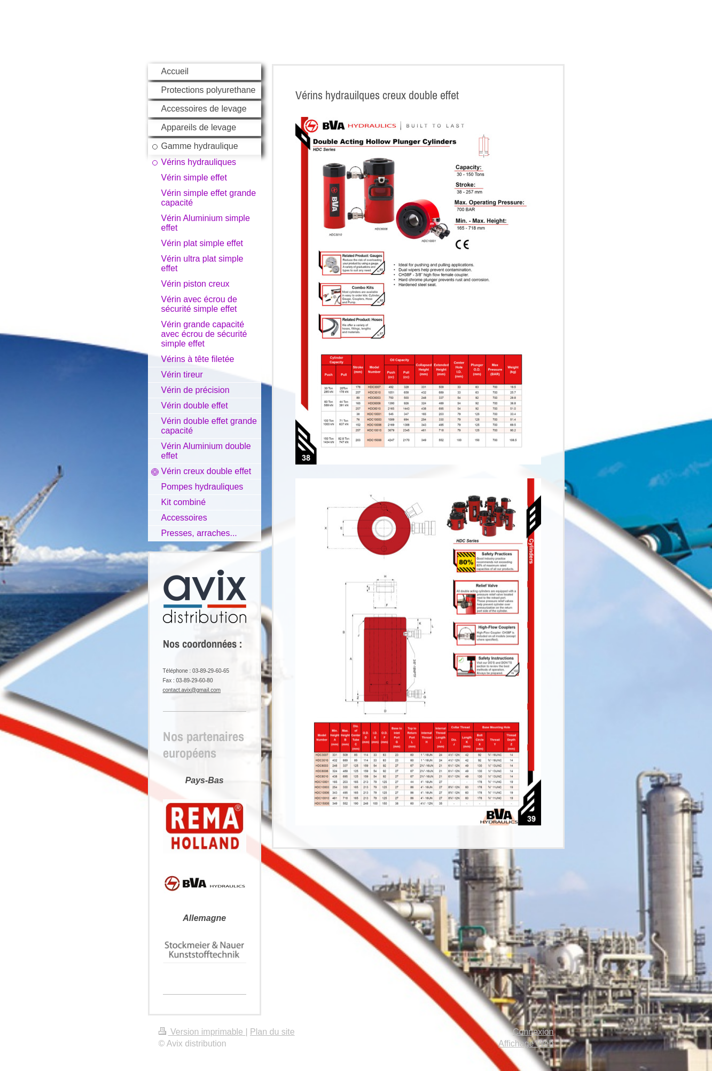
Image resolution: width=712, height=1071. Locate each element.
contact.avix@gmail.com (192, 690)
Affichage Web (525, 1043)
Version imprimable (202, 1031)
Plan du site (272, 1031)
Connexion (533, 1031)
